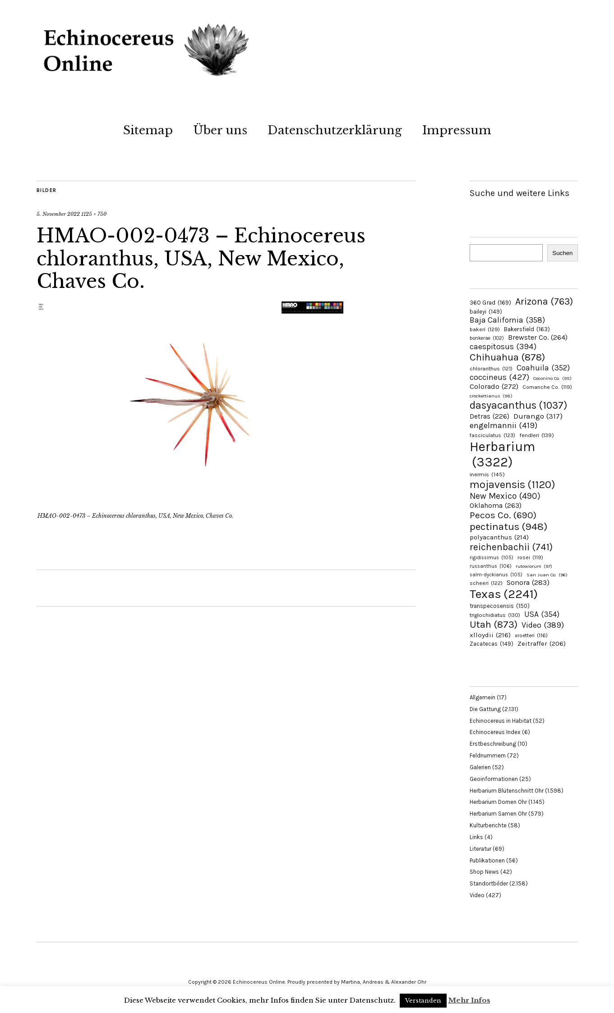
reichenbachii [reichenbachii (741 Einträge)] (511, 546)
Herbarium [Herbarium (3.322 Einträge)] (502, 454)
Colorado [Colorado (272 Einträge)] (494, 386)
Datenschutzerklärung (335, 130)
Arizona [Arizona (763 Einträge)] (544, 301)
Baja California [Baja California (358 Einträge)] (507, 319)
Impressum (456, 130)
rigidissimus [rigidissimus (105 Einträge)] (491, 558)
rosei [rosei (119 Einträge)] (530, 557)
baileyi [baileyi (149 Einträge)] (486, 311)
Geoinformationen (494, 779)
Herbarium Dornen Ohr (498, 802)
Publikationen (487, 860)
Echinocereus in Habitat (500, 720)
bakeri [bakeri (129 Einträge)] (485, 329)
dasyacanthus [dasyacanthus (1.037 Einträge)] (519, 405)
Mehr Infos (469, 1000)
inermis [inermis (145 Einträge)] (487, 474)
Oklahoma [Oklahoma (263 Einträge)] (496, 505)
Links (476, 837)
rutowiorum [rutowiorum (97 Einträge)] (534, 566)
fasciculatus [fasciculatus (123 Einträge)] (492, 435)
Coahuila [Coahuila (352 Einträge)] (543, 367)
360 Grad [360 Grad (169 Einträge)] (490, 302)
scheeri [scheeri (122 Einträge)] (486, 583)
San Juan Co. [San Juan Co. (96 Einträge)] (547, 575)
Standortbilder (489, 883)
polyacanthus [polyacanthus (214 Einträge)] (499, 537)
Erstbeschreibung (493, 743)
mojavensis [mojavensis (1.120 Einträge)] (512, 484)
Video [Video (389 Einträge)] (543, 625)
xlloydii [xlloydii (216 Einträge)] (490, 635)
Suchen (562, 253)
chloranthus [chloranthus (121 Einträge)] (491, 368)
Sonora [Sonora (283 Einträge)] (528, 582)
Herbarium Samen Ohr (498, 813)
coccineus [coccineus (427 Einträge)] (499, 377)
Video (477, 895)
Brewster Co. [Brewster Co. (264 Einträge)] (538, 337)
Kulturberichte (488, 825)
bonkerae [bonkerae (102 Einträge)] (487, 338)
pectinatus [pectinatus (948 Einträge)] (508, 526)
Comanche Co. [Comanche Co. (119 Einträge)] (547, 387)
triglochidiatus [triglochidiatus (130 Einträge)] (495, 615)
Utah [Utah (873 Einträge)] (493, 624)
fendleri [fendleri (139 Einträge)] (536, 435)
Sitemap (148, 130)
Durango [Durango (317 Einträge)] (538, 415)
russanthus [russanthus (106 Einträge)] (491, 566)
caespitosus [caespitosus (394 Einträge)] (503, 346)
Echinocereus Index (495, 732)
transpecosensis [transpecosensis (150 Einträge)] (500, 605)
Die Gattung (485, 709)
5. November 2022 (58, 214)
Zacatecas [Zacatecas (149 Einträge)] (491, 643)
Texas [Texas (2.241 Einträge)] (504, 594)
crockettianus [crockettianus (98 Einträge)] (491, 396)
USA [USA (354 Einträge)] (541, 614)
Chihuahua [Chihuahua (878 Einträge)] (507, 357)
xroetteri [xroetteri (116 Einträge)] (531, 635)
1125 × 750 (93, 214)
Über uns (220, 130)
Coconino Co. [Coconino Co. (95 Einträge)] (552, 378)
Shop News (484, 871)
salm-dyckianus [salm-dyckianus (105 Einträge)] (496, 575)
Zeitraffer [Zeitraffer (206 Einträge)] (541, 643)
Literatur (480, 848)
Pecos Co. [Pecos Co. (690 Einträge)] (503, 515)
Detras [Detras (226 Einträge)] (489, 416)
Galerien (480, 767)
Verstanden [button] (423, 1000)
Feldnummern (488, 755)
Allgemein (482, 697)
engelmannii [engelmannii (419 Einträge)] (503, 425)
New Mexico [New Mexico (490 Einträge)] (505, 496)
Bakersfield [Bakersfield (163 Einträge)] (527, 329)
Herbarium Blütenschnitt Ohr (507, 790)
